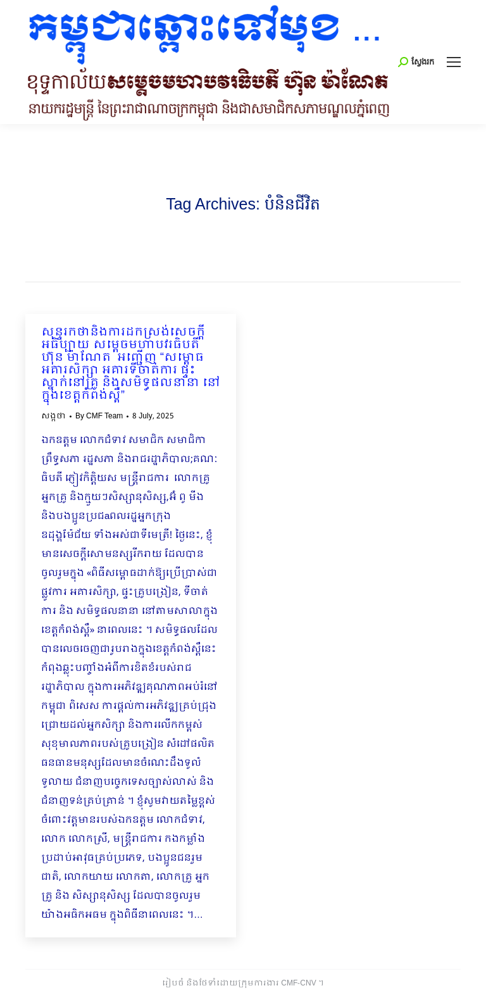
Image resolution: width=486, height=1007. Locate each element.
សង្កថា (53, 416)
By (99, 416)
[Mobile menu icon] (454, 62)
